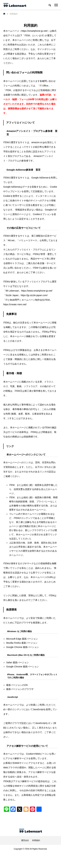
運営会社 (25, 840)
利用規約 (36, 840)
